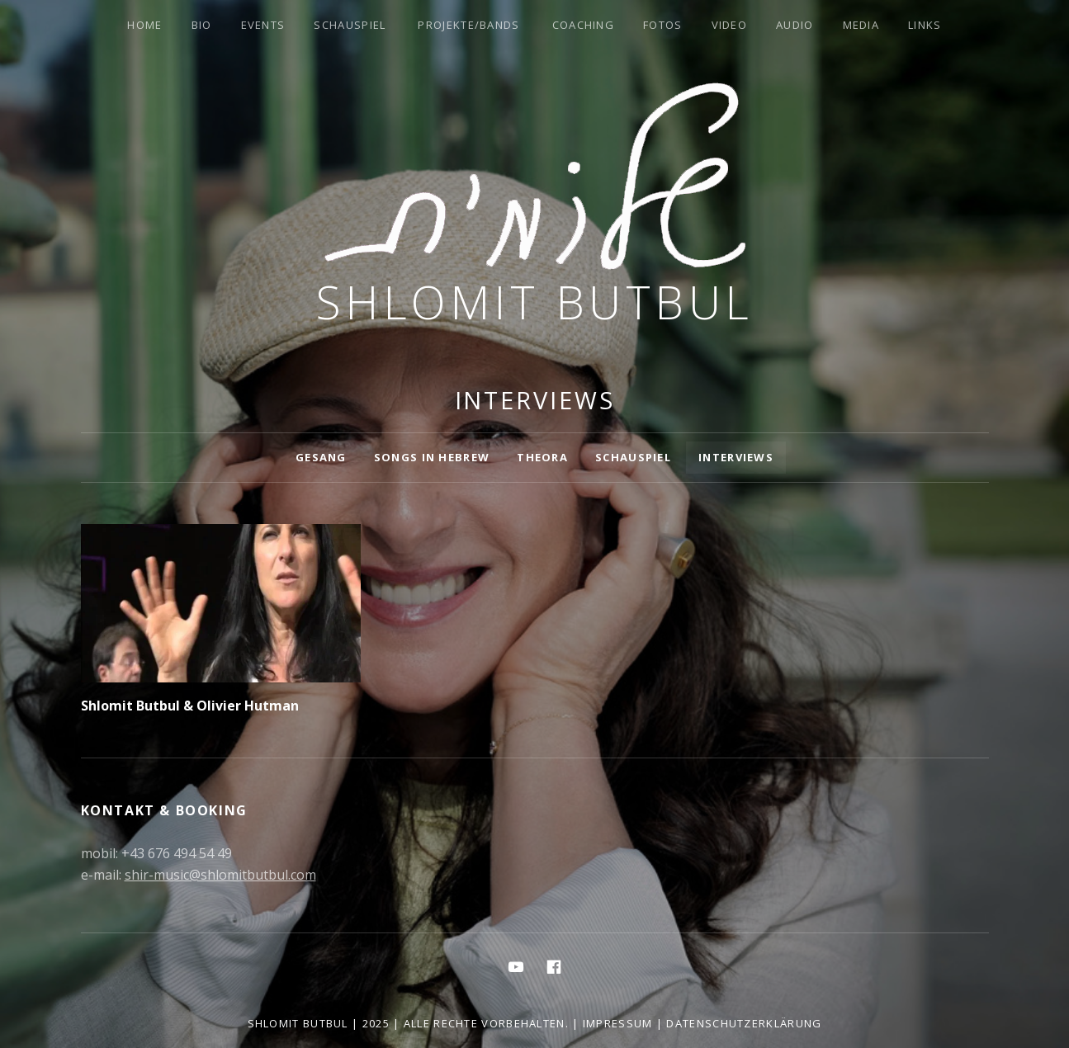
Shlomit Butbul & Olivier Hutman (190, 705)
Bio (202, 24)
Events (263, 24)
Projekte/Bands (468, 24)
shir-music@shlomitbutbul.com (220, 875)
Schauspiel (350, 24)
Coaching (583, 24)
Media (861, 24)
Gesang (321, 457)
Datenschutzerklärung (743, 1023)
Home (144, 24)
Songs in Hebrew (432, 457)
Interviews (735, 457)
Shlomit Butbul (535, 302)
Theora (542, 457)
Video (730, 24)
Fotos (663, 24)
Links (925, 24)
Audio (795, 24)
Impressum (618, 1023)
